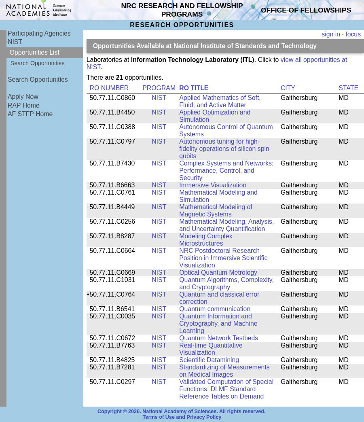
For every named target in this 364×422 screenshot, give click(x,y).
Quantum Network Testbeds (218, 338)
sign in (331, 34)
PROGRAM (159, 88)
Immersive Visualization (212, 185)
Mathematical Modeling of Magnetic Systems (215, 211)
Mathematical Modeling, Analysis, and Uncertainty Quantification (226, 225)
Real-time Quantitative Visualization (211, 349)
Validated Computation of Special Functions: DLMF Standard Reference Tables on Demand (226, 389)
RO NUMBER (109, 88)
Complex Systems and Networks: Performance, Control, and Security (226, 170)
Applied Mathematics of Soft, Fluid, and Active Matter (219, 101)
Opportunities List (34, 52)
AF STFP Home (30, 113)
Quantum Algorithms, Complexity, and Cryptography (226, 283)
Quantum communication (214, 308)
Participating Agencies (39, 33)
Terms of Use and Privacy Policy (182, 417)
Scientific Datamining (209, 359)
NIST (15, 41)
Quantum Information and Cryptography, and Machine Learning (218, 323)
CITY (288, 88)
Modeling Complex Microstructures (205, 240)
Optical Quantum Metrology (218, 272)
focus (353, 34)
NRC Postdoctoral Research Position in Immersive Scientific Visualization (223, 258)
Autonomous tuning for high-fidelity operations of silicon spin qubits (224, 148)
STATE (348, 88)
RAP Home (24, 105)
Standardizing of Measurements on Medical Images (224, 371)
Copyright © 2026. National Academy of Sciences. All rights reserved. (181, 411)
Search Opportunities (38, 63)
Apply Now (23, 96)
